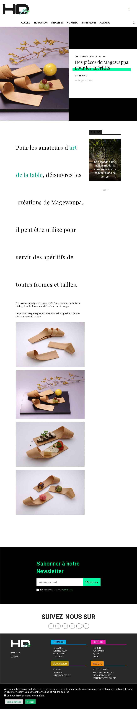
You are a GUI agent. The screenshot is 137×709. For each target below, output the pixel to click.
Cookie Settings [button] (14, 702)
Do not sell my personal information (25, 695)
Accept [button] (30, 702)
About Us (15, 652)
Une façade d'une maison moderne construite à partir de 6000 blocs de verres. (105, 169)
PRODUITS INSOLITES (89, 56)
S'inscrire (91, 582)
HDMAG (82, 75)
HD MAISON (58, 642)
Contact (15, 656)
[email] (59, 582)
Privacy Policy (66, 590)
